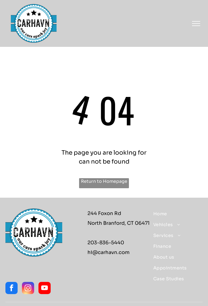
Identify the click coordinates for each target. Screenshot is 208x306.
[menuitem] (176, 214)
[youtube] (44, 288)
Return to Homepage (104, 181)
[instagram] (28, 288)
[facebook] (11, 288)
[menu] (196, 24)
